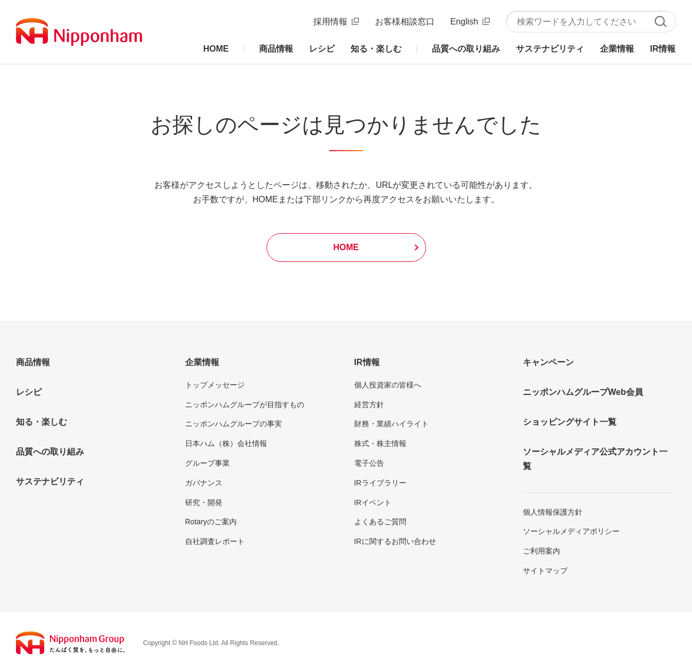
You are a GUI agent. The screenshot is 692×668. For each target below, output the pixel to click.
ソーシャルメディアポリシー (571, 531)
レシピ (28, 392)
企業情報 (202, 362)
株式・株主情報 (380, 443)
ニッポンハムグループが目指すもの (244, 404)
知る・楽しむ (41, 421)
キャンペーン (548, 362)
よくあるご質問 (380, 521)
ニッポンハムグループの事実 (233, 423)
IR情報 (367, 362)
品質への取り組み (50, 451)
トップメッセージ (215, 385)
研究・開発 (203, 502)
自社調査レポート (215, 541)
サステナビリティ (50, 481)
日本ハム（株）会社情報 (226, 443)
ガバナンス (203, 483)
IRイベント (372, 502)
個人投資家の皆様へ (387, 385)
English (464, 21)
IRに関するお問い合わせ (395, 541)
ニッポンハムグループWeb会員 (583, 392)
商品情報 (33, 362)
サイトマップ (545, 570)
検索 (660, 21)
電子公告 (369, 463)
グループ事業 (207, 463)
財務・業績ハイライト (391, 423)
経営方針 (369, 404)
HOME (346, 247)
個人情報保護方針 (552, 512)
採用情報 (330, 21)
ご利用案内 (541, 551)
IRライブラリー (380, 483)
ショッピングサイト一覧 (569, 421)
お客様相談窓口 (405, 21)
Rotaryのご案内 (211, 521)
